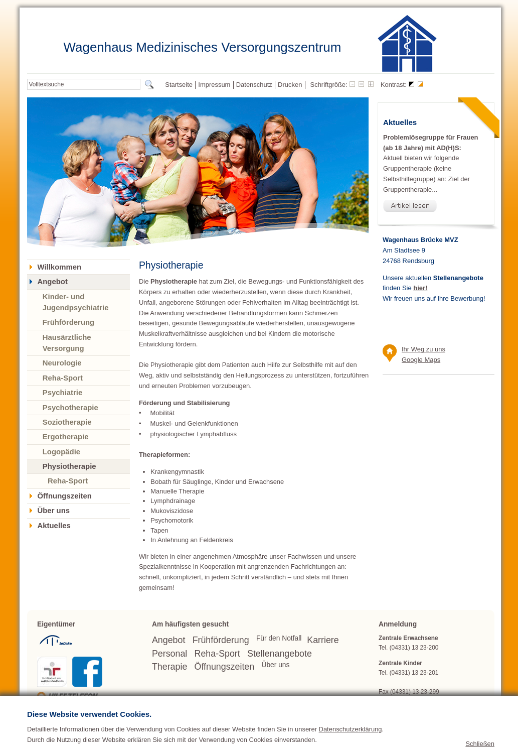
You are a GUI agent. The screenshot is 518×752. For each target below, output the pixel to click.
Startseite (179, 84)
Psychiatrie (63, 392)
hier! (420, 288)
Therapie (169, 667)
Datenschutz (254, 84)
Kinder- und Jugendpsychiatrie (76, 302)
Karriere (322, 640)
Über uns (53, 511)
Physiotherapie (69, 466)
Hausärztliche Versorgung (67, 342)
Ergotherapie (66, 436)
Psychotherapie (70, 407)
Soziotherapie (67, 422)
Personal (169, 654)
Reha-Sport (63, 377)
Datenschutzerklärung (350, 744)
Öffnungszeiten (64, 496)
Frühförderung (69, 322)
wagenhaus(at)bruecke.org (434, 701)
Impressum (214, 84)
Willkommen (59, 267)
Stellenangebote (279, 654)
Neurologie (62, 362)
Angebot (52, 282)
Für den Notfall (278, 638)
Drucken (290, 84)
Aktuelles (53, 526)
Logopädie (61, 451)
